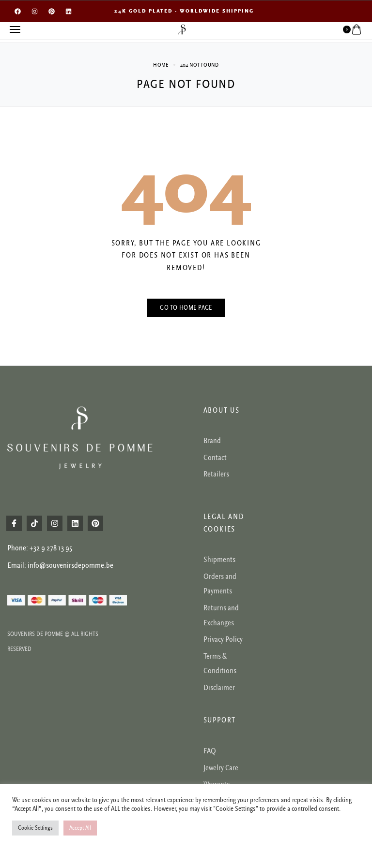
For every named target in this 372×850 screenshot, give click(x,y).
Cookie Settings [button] (35, 828)
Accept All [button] (80, 828)
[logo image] (182, 29)
